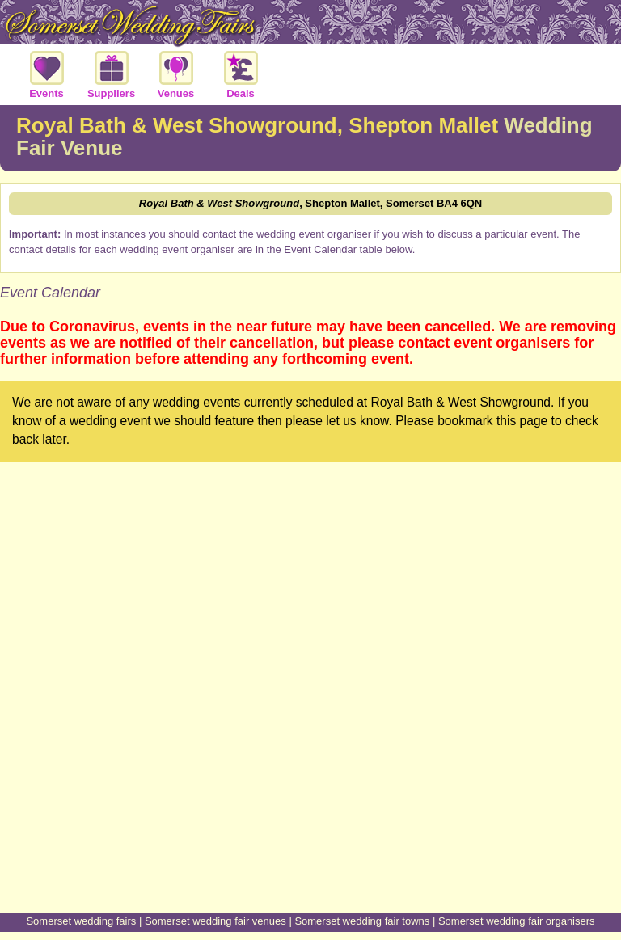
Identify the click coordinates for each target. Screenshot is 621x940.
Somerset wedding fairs (81, 921)
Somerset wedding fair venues (215, 921)
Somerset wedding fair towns (361, 921)
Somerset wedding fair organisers (516, 921)
